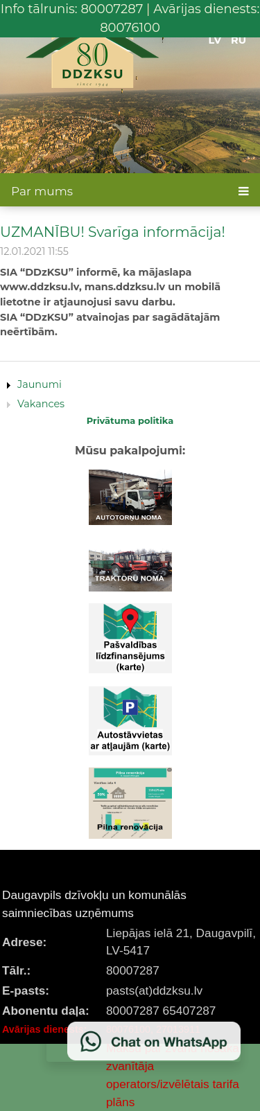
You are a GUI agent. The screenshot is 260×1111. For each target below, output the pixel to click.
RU (238, 40)
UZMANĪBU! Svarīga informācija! (112, 231)
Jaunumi (39, 384)
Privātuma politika (130, 420)
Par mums (42, 191)
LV (215, 40)
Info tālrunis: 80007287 (72, 9)
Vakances (40, 404)
